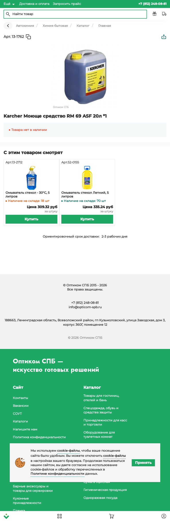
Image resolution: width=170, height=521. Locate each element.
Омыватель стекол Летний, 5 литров (85, 194)
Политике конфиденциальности (57, 474)
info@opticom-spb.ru (85, 307)
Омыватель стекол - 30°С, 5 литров (28, 194)
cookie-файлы (68, 451)
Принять (143, 463)
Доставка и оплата (34, 4)
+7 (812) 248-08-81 (85, 303)
